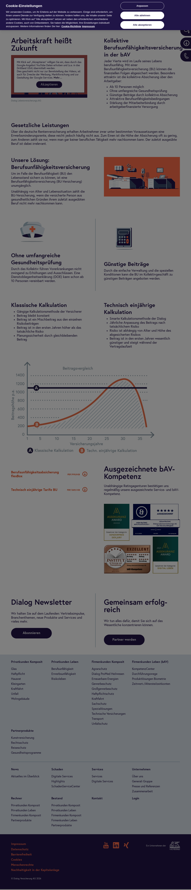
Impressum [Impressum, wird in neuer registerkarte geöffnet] (88, 26)
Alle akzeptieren (142, 25)
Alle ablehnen (142, 15)
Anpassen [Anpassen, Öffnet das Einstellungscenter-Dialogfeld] (142, 5)
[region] (95, 15)
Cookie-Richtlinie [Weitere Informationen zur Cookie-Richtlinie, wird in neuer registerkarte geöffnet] (71, 26)
